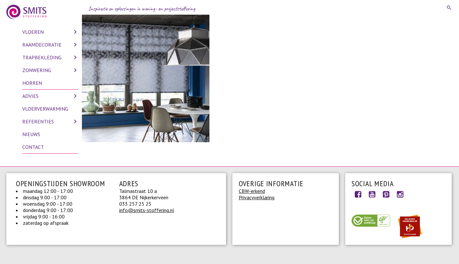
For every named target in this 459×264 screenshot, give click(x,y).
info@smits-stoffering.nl (146, 210)
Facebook (358, 194)
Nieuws (31, 134)
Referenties (38, 121)
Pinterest (386, 194)
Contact (33, 147)
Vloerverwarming (45, 109)
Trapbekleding (42, 57)
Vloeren (33, 32)
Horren (32, 83)
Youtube (372, 194)
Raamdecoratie (42, 44)
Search (449, 7)
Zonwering (36, 70)
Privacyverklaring (256, 197)
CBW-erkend (252, 191)
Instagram (400, 194)
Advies (30, 96)
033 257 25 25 (135, 204)
